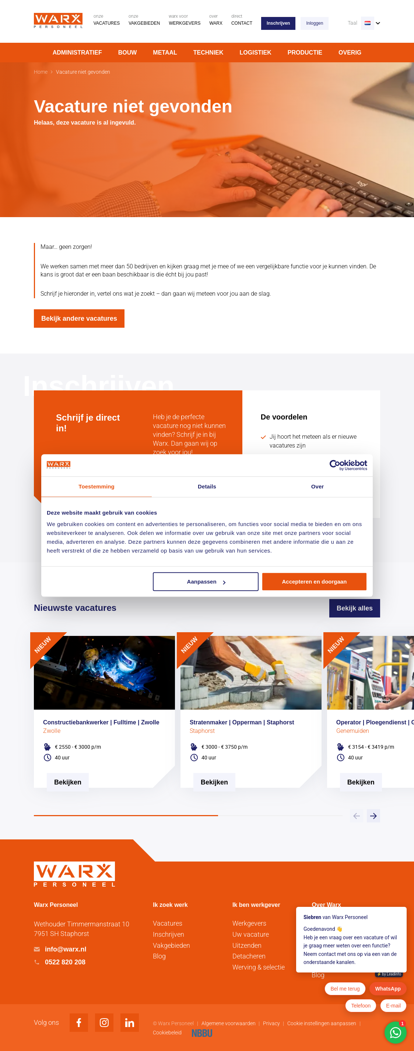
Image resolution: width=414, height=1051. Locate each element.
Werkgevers (184, 20)
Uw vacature (250, 934)
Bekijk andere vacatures (79, 318)
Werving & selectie (258, 967)
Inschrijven (278, 23)
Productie (305, 52)
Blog (159, 956)
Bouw (127, 52)
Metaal (165, 52)
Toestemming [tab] (96, 486)
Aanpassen (206, 581)
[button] (373, 815)
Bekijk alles (355, 608)
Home (41, 72)
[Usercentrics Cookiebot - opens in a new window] (335, 465)
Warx (215, 20)
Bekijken (67, 782)
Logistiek (255, 52)
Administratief (77, 52)
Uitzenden (247, 945)
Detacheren (249, 956)
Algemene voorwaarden (229, 1023)
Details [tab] (207, 486)
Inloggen (314, 23)
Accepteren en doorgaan (314, 581)
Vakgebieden (144, 20)
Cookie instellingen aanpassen (321, 1023)
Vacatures (107, 20)
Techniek (208, 52)
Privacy (272, 1023)
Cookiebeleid (168, 1033)
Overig (349, 52)
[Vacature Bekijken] (68, 808)
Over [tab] (317, 486)
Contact (241, 20)
